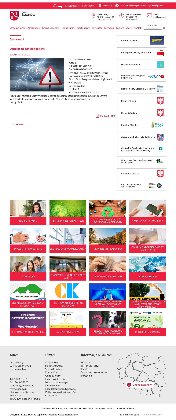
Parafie (85, 368)
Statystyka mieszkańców (94, 372)
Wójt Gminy (51, 362)
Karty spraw (83, 27)
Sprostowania (52, 385)
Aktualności (34, 27)
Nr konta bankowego (56, 382)
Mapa (141, 375)
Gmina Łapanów (50, 27)
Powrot (20, 124)
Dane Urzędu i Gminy (56, 378)
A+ (85, 5)
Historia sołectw (90, 365)
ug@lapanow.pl (159, 17)
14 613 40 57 (131, 19)
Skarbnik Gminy (53, 368)
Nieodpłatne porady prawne (60, 388)
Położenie (86, 375)
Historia (85, 362)
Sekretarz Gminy (54, 365)
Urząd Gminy (68, 27)
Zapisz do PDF (106, 116)
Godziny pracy (53, 375)
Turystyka (109, 27)
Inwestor (97, 27)
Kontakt (138, 27)
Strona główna (17, 27)
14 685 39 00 (21, 382)
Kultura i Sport (123, 27)
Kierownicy (51, 372)
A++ (91, 5)
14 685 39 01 (131, 17)
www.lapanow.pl (18, 388)
